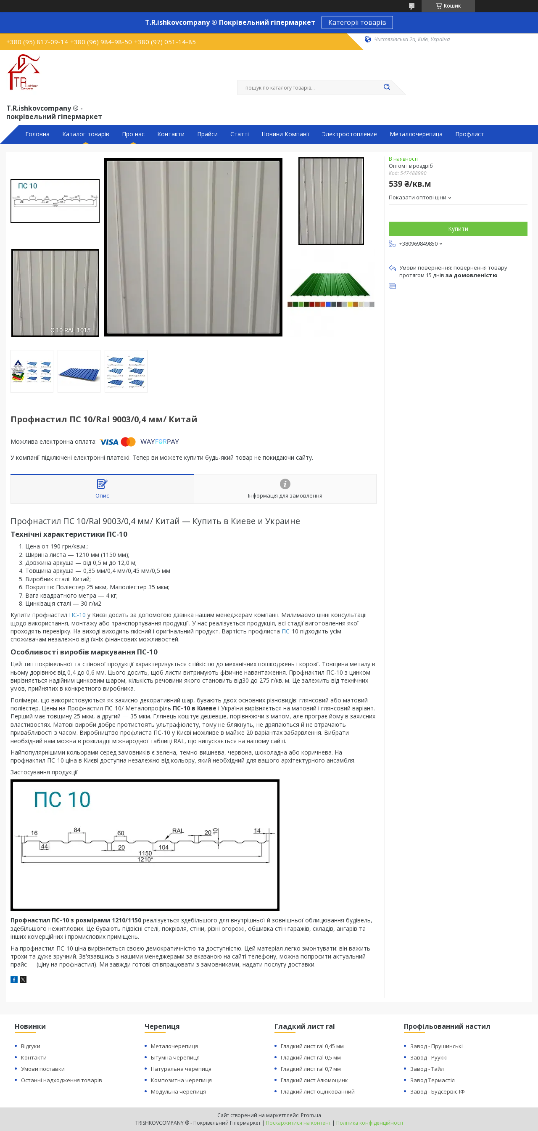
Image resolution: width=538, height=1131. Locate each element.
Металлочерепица (416, 134)
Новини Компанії (285, 134)
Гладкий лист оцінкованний (318, 1091)
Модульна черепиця (178, 1091)
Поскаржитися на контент (298, 1122)
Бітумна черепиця (175, 1057)
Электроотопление (349, 134)
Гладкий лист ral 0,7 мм (311, 1069)
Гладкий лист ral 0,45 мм (312, 1046)
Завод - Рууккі (429, 1057)
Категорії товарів (357, 22)
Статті (239, 134)
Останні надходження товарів (61, 1080)
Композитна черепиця (181, 1080)
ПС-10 (77, 615)
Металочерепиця (174, 1046)
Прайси (207, 134)
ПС (286, 631)
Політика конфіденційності (369, 1122)
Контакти (171, 134)
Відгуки (30, 1046)
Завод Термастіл (432, 1080)
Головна (37, 134)
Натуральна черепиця (181, 1069)
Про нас (133, 134)
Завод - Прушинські (436, 1046)
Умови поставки (43, 1069)
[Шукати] (386, 87)
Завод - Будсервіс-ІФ (437, 1091)
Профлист (469, 134)
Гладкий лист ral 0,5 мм (311, 1057)
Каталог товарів (85, 134)
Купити (458, 229)
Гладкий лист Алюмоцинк (314, 1080)
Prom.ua (311, 1115)
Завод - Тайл (427, 1069)
